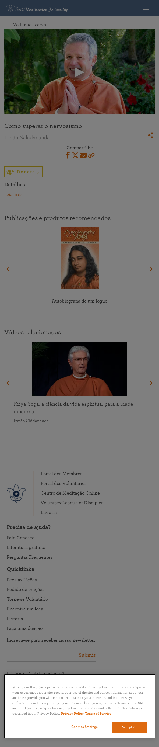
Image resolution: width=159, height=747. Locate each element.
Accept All (130, 727)
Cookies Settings (84, 727)
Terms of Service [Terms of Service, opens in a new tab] (98, 713)
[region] (79, 706)
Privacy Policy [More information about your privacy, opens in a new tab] (72, 713)
